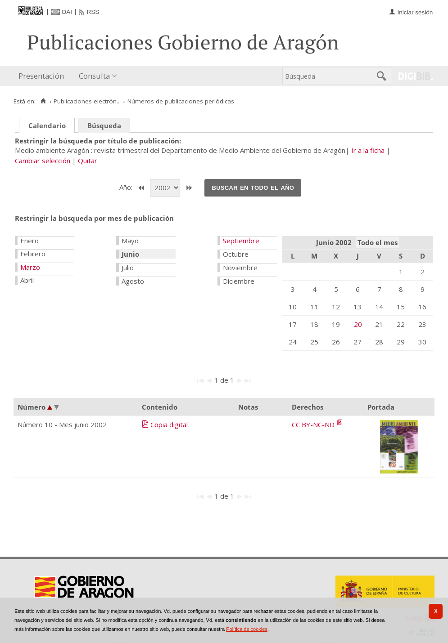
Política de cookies (246, 629)
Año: (126, 187)
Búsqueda (104, 125)
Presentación (41, 76)
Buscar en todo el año (253, 187)
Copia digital (169, 424)
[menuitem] (43, 76)
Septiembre (241, 240)
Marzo (30, 267)
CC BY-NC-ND (314, 424)
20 (358, 324)
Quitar (87, 160)
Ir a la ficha (368, 150)
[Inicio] (43, 101)
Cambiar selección (42, 160)
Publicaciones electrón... (87, 101)
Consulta (94, 76)
